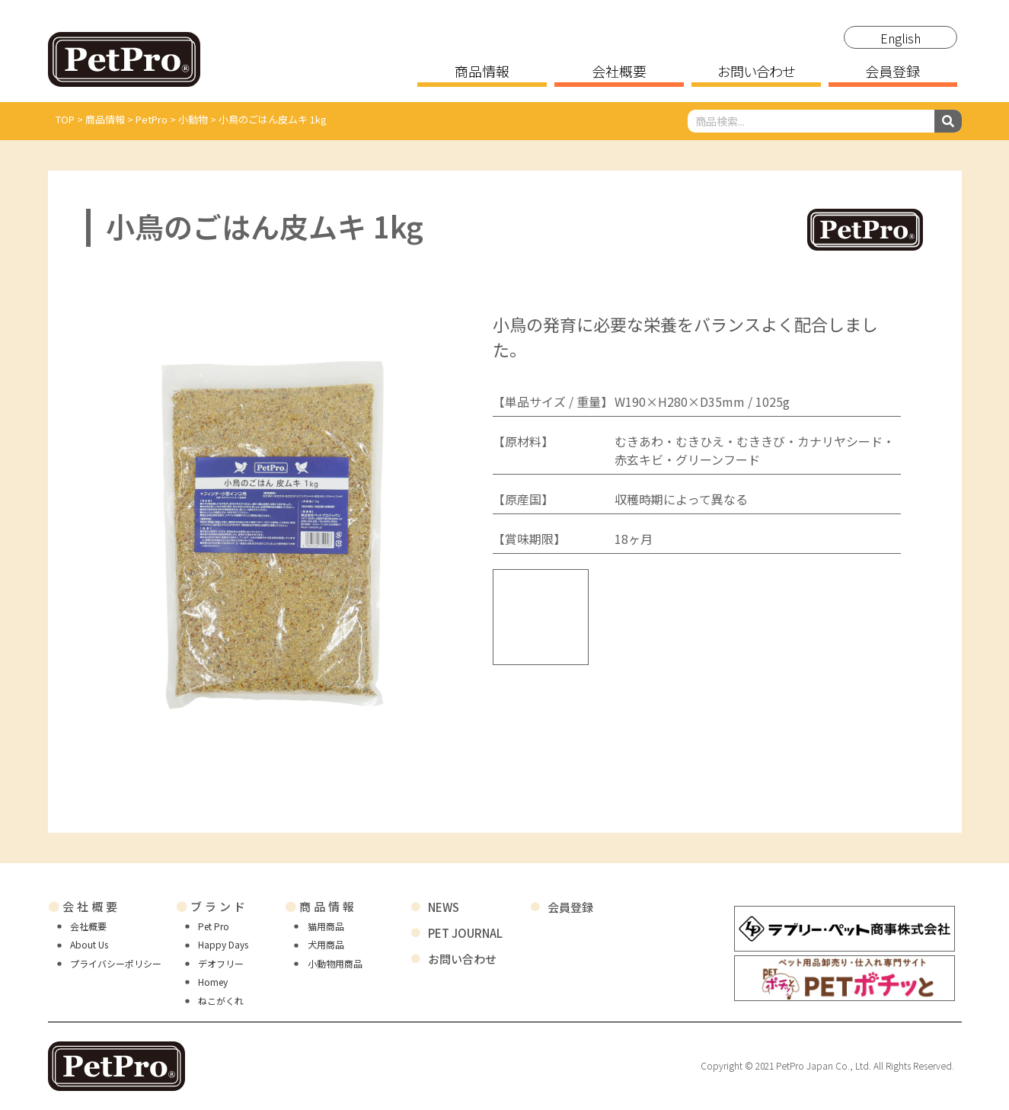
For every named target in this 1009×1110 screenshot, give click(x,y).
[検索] (948, 121)
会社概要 (619, 72)
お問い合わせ (755, 72)
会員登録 (892, 72)
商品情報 (482, 72)
